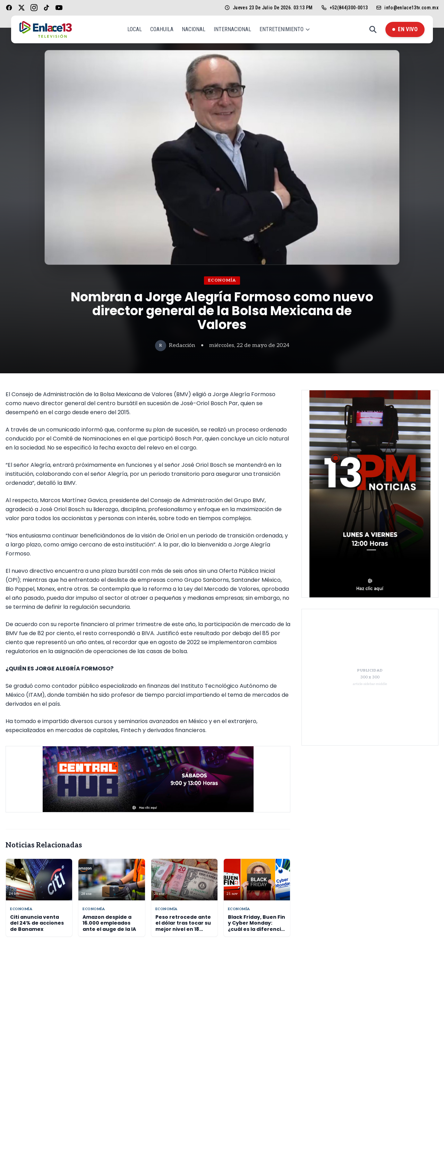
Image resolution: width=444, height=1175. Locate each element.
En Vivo (405, 29)
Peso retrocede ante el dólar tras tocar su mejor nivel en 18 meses (183, 926)
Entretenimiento (284, 29)
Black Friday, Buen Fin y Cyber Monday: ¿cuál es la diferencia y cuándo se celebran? (256, 929)
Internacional (232, 29)
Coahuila (161, 29)
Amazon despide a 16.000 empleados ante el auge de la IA (109, 923)
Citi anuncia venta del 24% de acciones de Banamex (37, 923)
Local (134, 29)
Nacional (193, 29)
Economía (222, 280)
